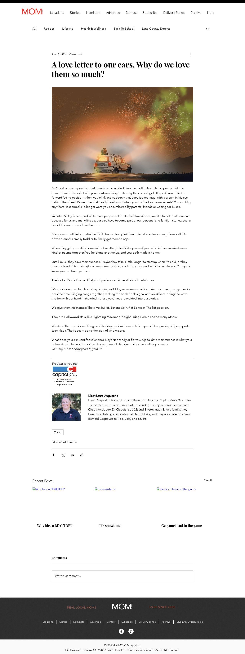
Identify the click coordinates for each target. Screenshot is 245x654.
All (34, 28)
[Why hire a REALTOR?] (60, 502)
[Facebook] (121, 631)
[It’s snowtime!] (122, 503)
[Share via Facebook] (53, 455)
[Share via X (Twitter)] (63, 455)
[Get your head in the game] (184, 502)
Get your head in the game (181, 525)
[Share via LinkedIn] (72, 455)
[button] (57, 13)
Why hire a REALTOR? (54, 525)
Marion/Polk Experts (64, 442)
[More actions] (191, 54)
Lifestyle (67, 28)
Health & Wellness (93, 28)
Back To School (124, 28)
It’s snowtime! (110, 525)
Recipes (49, 28)
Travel (57, 432)
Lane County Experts (156, 28)
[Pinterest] (131, 631)
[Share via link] (81, 455)
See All (208, 480)
